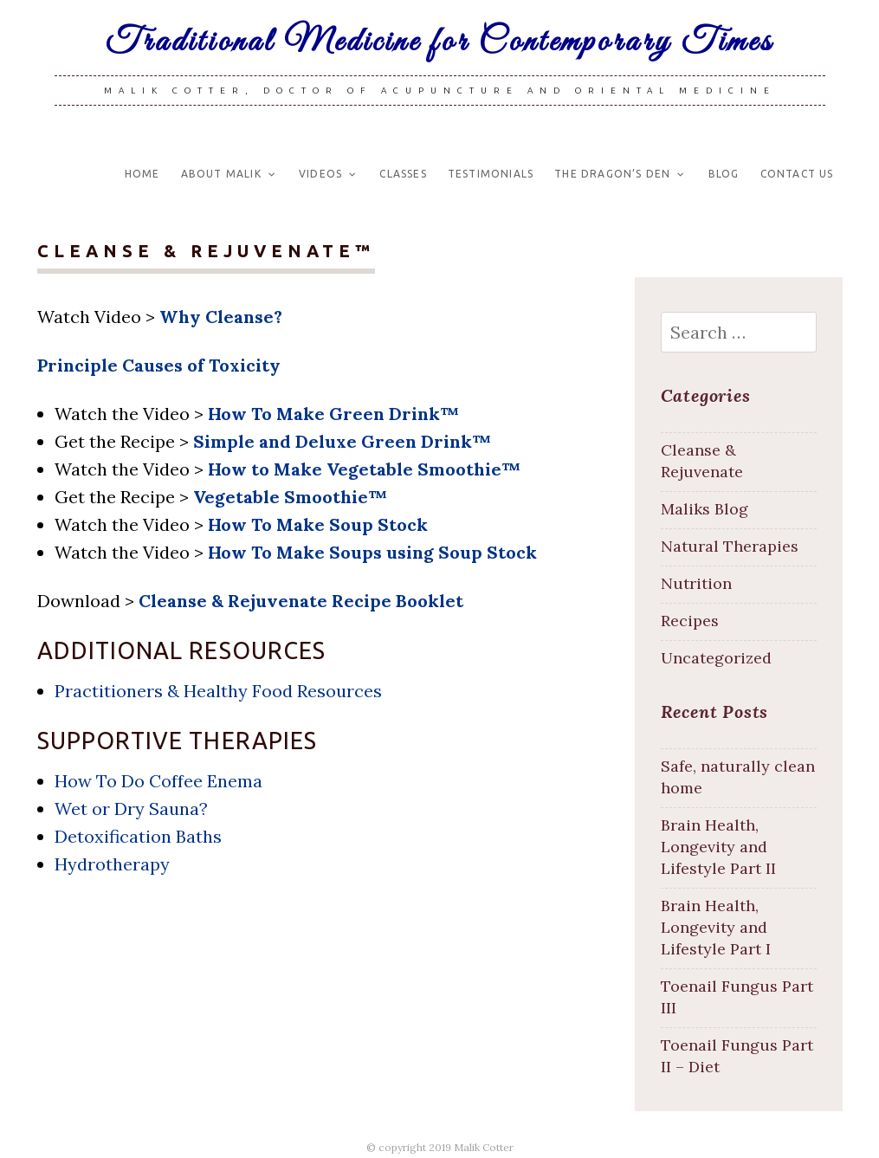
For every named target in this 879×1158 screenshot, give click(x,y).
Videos (320, 173)
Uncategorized (716, 658)
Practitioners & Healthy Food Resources (218, 691)
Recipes (690, 621)
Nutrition (696, 583)
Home (142, 173)
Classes (402, 173)
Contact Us (797, 173)
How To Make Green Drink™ (333, 413)
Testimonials (490, 173)
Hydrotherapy (112, 864)
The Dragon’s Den (612, 173)
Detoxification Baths (138, 836)
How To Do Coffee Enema (158, 781)
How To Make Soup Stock (318, 524)
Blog (724, 173)
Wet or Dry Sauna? (131, 808)
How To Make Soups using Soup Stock (372, 552)
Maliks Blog (704, 509)
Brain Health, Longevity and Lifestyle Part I (716, 927)
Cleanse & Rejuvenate (702, 461)
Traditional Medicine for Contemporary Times (439, 42)
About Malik (221, 173)
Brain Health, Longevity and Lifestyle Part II (718, 846)
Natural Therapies (729, 546)
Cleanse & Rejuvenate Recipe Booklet (301, 600)
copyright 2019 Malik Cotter (446, 1147)
